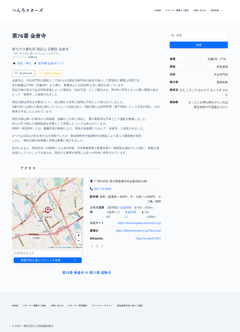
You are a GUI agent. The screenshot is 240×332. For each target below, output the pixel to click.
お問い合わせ (199, 10)
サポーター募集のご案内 (177, 10)
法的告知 (217, 11)
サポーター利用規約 (77, 305)
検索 (199, 44)
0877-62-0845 (102, 189)
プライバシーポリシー (102, 305)
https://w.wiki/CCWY (148, 238)
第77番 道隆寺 (100, 273)
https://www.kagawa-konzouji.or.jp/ (139, 223)
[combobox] (199, 35)
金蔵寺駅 (126, 207)
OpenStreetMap (65, 247)
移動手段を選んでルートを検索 (40, 260)
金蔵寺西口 (130, 214)
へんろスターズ (27, 10)
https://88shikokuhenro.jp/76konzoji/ (138, 230)
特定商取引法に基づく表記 (130, 305)
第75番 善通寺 (73, 273)
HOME (158, 10)
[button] (78, 235)
